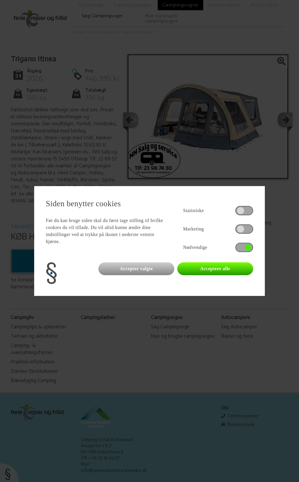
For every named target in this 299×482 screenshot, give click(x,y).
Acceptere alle (215, 268)
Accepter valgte (136, 268)
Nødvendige (195, 247)
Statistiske (193, 210)
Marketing (193, 228)
